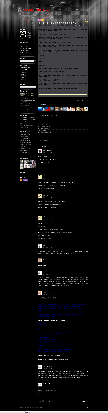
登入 (77, 411)
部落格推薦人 (26, 158)
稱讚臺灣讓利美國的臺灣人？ (26, 142)
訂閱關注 (29, 35)
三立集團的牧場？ (24, 152)
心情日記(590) (24, 70)
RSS (21, 180)
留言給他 (29, 37)
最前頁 (40, 401)
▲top (87, 407)
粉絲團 (23, 411)
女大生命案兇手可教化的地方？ (26, 134)
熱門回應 (27, 95)
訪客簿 (51, 5)
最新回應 (27, 93)
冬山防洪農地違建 (24, 150)
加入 (80, 411)
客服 (51, 408)
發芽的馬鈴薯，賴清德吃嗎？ (43, 128)
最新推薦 (33, 93)
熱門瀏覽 (22, 95)
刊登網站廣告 (22, 408)
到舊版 (47, 10)
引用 (82, 100)
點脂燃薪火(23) (24, 79)
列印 (87, 100)
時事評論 (44, 115)
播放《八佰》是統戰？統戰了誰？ (44, 126)
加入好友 (29, 32)
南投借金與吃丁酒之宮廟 (25, 140)
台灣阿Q (21, 38)
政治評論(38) (23, 75)
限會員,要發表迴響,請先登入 (43, 140)
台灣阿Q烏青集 (58, 115)
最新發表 (22, 93)
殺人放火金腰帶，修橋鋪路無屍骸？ (45, 132)
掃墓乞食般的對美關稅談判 (25, 144)
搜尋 (35, 61)
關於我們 (27, 408)
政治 (48, 115)
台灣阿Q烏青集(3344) (25, 67)
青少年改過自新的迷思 (24, 138)
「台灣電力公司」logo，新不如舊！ (28, 98)
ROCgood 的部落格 (32, 10)
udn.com (87, 408)
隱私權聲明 (47, 408)
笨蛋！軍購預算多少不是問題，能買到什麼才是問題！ (48, 123)
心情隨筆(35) (23, 72)
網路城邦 (83, 411)
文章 (59, 9)
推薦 (78, 100)
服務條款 (36, 408)
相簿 (76, 9)
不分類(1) (23, 77)
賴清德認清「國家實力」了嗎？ (44, 130)
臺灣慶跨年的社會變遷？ (25, 146)
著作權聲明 (41, 408)
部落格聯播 (25, 180)
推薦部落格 (29, 33)
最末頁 (48, 401)
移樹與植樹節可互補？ (24, 136)
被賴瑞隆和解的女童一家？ (25, 148)
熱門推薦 (33, 95)
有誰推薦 (43, 105)
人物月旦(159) (24, 69)
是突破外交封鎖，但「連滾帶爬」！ (45, 124)
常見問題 (32, 408)
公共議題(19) (23, 74)
